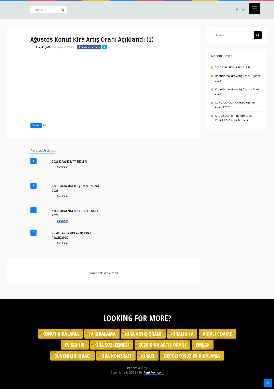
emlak (202, 344)
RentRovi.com (153, 372)
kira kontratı (116, 355)
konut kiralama (60, 333)
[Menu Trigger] (254, 8)
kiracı (147, 355)
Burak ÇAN (43, 47)
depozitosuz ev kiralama (192, 355)
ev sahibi (75, 344)
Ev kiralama (101, 333)
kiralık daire (217, 333)
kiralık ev (182, 333)
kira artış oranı (143, 333)
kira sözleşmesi (111, 344)
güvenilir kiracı (72, 355)
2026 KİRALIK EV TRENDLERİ (69, 161)
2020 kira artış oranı (162, 344)
